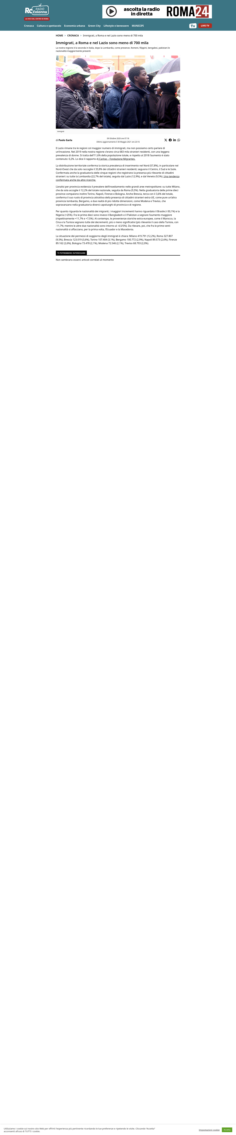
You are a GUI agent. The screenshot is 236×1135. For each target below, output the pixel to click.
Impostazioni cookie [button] (209, 1130)
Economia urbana (74, 25)
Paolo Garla (65, 140)
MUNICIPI (138, 25)
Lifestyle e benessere (116, 25)
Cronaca (29, 25)
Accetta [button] (227, 1129)
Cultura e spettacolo (49, 25)
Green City (94, 25)
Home (59, 35)
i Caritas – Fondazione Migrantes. (116, 159)
